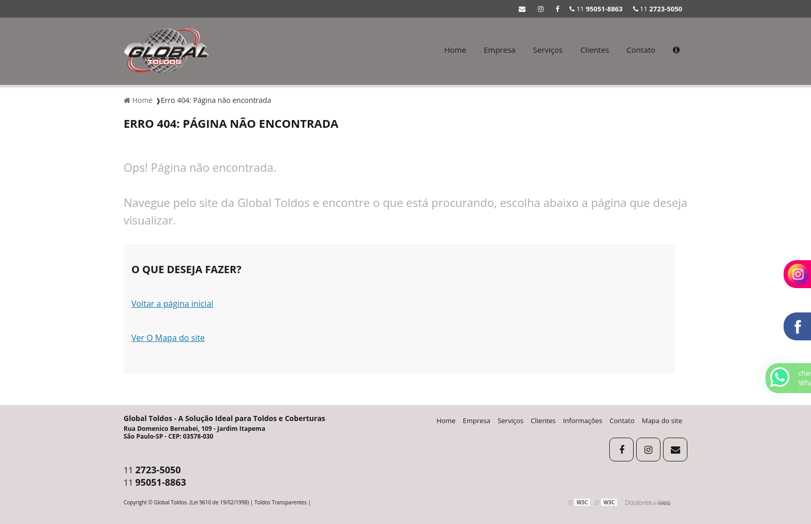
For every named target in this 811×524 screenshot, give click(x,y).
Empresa (499, 49)
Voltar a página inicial (172, 303)
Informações (582, 420)
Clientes (594, 49)
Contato (640, 49)
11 (657, 8)
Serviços (548, 49)
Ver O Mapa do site (168, 337)
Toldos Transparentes (280, 502)
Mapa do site (662, 420)
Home (455, 49)
